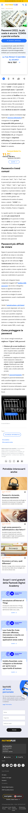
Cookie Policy (9, 808)
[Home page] (11, 4)
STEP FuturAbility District (8, 790)
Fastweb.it (4, 780)
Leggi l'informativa (7, 704)
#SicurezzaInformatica (7, 442)
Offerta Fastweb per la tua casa (13, 1)
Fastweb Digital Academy (7, 787)
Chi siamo (4, 775)
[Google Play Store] (19, 757)
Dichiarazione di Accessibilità (22, 808)
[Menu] (2, 5)
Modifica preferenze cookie (14, 809)
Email (22, 461)
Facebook (14, 461)
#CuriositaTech (5, 439)
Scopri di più (11, 414)
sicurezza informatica (14, 117)
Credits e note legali (6, 777)
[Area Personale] (26, 4)
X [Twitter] (10, 461)
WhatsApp (18, 461)
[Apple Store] (7, 757)
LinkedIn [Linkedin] (6, 461)
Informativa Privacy (5, 808)
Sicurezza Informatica (12, 434)
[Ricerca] (23, 5)
